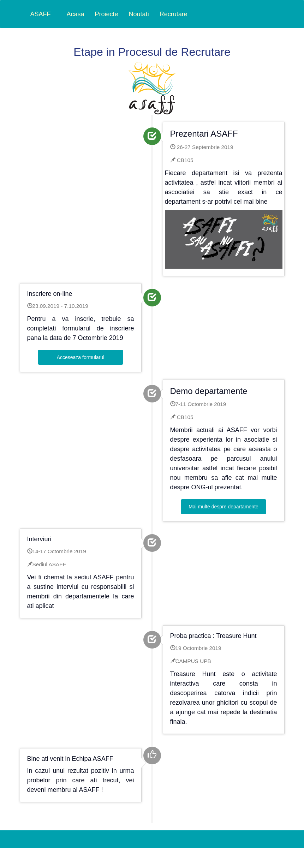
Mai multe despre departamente (223, 506)
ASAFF (40, 14)
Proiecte (106, 14)
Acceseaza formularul (81, 357)
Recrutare (173, 14)
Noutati (139, 14)
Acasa (75, 14)
